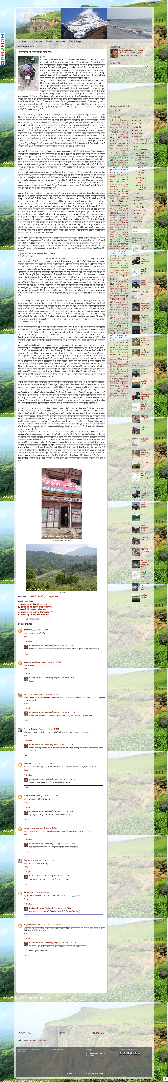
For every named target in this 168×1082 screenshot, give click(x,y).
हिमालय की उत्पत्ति (144, 247)
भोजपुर (126, 310)
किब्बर (119, 158)
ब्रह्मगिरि (112, 286)
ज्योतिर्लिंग (114, 201)
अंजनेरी (119, 120)
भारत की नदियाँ (115, 293)
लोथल (114, 350)
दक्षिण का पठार (123, 220)
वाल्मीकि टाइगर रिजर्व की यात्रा (145, 352)
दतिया (114, 222)
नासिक (112, 237)
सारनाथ (124, 371)
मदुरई (111, 315)
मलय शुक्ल (27, 630)
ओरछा (112, 146)
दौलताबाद (120, 229)
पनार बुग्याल (114, 246)
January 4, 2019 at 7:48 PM (64, 811)
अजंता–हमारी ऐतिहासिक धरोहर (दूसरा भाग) (145, 307)
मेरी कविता (49, 41)
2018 (136, 137)
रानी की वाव (114, 345)
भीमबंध (124, 307)
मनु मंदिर (124, 318)
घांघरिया (112, 182)
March (139, 207)
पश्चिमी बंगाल (120, 249)
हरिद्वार (121, 379)
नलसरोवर (112, 234)
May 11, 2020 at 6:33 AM (39, 892)
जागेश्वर (112, 198)
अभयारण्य (113, 125)
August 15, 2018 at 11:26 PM (43, 763)
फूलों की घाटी (116, 270)
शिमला (114, 367)
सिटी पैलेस (120, 374)
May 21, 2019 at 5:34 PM (63, 876)
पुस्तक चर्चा (121, 256)
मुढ (111, 333)
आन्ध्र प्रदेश (123, 130)
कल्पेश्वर (120, 153)
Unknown (27, 763)
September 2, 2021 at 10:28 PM (49, 925)
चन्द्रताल (112, 184)
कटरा (117, 148)
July (138, 194)
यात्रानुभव (118, 338)
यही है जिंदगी (119, 110)
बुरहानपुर (117, 284)
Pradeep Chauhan (31, 729)
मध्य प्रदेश (122, 314)
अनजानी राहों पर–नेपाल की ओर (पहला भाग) (141, 188)
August (139, 153)
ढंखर (127, 208)
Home (62, 1033)
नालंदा (124, 234)
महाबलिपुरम (122, 323)
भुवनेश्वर (120, 310)
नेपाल (126, 237)
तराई (120, 213)
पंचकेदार (125, 241)
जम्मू (114, 191)
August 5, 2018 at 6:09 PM (41, 630)
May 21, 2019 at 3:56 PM (44, 860)
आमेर (111, 132)
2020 (136, 130)
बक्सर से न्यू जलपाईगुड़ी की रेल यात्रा (144, 329)
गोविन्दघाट (112, 179)
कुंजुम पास (123, 160)
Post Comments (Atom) (37, 1040)
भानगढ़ (124, 289)
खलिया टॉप (116, 170)
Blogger (100, 1073)
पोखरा (123, 258)
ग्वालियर (122, 179)
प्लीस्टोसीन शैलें (114, 268)
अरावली (123, 125)
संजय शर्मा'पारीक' (29, 860)
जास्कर (122, 198)
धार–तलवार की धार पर (144, 316)
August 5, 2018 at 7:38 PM (51, 662)
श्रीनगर (112, 369)
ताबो (125, 213)
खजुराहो (115, 167)
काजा (114, 155)
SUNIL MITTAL (29, 796)
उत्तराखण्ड (123, 137)
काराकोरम (123, 155)
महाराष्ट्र (113, 326)
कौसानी (126, 165)
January (139, 214)
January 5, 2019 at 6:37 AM (47, 828)
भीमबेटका (112, 310)
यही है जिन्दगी (22, 41)
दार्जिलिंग (122, 222)
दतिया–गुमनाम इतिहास (143, 283)
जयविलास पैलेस (114, 196)
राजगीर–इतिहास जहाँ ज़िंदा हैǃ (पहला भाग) (145, 342)
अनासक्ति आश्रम (119, 122)
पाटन (111, 251)
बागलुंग (118, 279)
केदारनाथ (113, 163)
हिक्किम (118, 381)
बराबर (111, 272)
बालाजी (118, 281)
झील (121, 203)
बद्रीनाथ (124, 270)
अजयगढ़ (126, 120)
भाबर (111, 291)
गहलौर (118, 175)
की (115, 160)
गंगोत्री (111, 175)
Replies (29, 641)
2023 (136, 120)
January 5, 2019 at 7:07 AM (64, 843)
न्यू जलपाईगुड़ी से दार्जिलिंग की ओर (145, 261)
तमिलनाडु (113, 213)
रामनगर (124, 345)
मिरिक (117, 330)
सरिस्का (118, 369)
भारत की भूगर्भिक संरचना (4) (144, 476)
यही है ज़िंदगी (32, 15)
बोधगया (124, 284)
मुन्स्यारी (119, 333)
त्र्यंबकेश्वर (112, 218)
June (138, 197)
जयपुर (123, 194)
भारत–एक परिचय (117, 305)
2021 (136, 127)
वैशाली (118, 364)
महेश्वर (124, 326)
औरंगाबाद (120, 146)
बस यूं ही (119, 272)
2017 (136, 218)
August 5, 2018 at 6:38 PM (64, 645)
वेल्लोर (111, 364)
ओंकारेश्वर (122, 143)
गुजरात (112, 177)
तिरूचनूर (112, 215)
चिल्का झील (113, 189)
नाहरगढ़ (120, 237)
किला (126, 157)
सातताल (118, 371)
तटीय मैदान (122, 210)
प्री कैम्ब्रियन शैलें (121, 265)
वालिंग (123, 354)
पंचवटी (114, 244)
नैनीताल (126, 239)
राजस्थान (122, 343)
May (138, 200)
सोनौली (119, 376)
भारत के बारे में (60, 41)
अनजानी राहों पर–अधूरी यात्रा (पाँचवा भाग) (142, 158)
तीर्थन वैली (122, 215)
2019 (136, 133)
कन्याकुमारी (113, 150)
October (139, 146)
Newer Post (25, 1033)
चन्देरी (123, 182)
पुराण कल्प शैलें (124, 253)
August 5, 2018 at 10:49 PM (64, 678)
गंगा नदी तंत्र (121, 172)
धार (125, 232)
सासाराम (112, 374)
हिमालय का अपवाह (115, 388)
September (140, 150)
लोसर (120, 350)
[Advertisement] (61, 1011)
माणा (111, 328)
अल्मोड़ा (112, 127)
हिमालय (122, 386)
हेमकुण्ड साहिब (120, 396)
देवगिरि (118, 227)
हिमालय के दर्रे (116, 393)
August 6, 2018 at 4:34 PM (49, 729)
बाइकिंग (124, 275)
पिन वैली (115, 253)
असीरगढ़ (122, 127)
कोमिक (119, 165)
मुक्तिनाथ (124, 330)
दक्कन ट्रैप (113, 220)
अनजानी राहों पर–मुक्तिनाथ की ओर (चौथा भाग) (142, 165)
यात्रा (31, 41)
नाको (119, 234)
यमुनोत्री (126, 335)
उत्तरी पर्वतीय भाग (121, 141)
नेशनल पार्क (116, 239)
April (138, 204)
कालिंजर (112, 158)
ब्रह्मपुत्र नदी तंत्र (114, 289)
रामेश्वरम (112, 347)
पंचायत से (39, 41)
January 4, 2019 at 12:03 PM (47, 796)
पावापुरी (118, 251)
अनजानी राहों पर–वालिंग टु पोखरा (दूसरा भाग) (42, 596)
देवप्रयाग (112, 229)
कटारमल (124, 148)
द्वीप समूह (119, 232)
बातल (111, 281)
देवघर (124, 227)
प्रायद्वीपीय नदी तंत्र (115, 261)
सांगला (124, 369)
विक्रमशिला (113, 359)
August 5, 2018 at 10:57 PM (64, 712)
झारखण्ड (126, 201)
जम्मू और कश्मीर (123, 191)
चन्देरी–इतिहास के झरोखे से (144, 528)
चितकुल (124, 186)
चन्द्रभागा (120, 184)
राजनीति (112, 343)
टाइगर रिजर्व (114, 206)
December (140, 140)
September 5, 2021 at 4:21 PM (65, 943)
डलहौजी (119, 208)
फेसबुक (78, 41)
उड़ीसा (112, 134)
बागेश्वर (124, 279)
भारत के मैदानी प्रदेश (122, 302)
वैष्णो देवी (125, 364)
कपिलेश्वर (122, 150)
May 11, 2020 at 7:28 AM (63, 908)
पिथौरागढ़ (126, 251)
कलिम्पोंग (112, 153)
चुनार (119, 189)
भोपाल (114, 312)
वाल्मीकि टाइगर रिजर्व (117, 357)
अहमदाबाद (113, 130)
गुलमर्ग (122, 177)
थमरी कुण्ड (122, 218)
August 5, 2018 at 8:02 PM (48, 694)
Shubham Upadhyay (32, 662)
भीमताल (118, 307)
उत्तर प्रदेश (124, 134)
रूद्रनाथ (119, 347)
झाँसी (114, 203)
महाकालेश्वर (119, 321)
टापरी (122, 206)
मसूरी (111, 321)
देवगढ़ (111, 227)
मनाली (117, 318)
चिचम (117, 186)
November (140, 143)
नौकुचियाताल (116, 241)
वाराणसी (113, 354)
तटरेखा (114, 210)
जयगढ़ (115, 194)
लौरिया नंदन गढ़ (121, 352)
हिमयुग (117, 384)
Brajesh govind (30, 925)
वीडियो (71, 41)
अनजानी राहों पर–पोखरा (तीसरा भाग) (141, 173)
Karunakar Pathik (31, 694)
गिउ (125, 175)
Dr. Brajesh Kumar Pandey (40, 645)
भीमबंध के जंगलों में (144, 382)
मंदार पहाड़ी (123, 312)
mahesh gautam (30, 828)
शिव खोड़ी (123, 367)
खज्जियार (125, 167)
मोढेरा (120, 335)
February (140, 210)
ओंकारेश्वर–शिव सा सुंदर (145, 417)
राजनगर (123, 340)
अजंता (112, 120)
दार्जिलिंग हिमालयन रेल (117, 225)
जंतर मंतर (125, 189)
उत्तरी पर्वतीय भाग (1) (145, 293)
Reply (26, 636)
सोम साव (26, 892)
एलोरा (112, 143)
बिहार (126, 281)
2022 (136, 124)
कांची (127, 153)
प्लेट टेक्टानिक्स (124, 268)
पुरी (114, 256)
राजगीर (112, 340)
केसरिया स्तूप (122, 163)
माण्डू (117, 328)
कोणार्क (112, 165)
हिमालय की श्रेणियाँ (122, 391)
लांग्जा (126, 347)
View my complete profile (128, 56)
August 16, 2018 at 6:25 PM (64, 779)
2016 (136, 221)
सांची (111, 371)
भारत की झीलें (121, 291)
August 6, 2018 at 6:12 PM (64, 744)
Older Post (98, 1033)
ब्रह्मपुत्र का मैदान (121, 286)
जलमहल (124, 196)
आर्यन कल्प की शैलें (121, 132)
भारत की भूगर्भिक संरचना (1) (144, 271)
